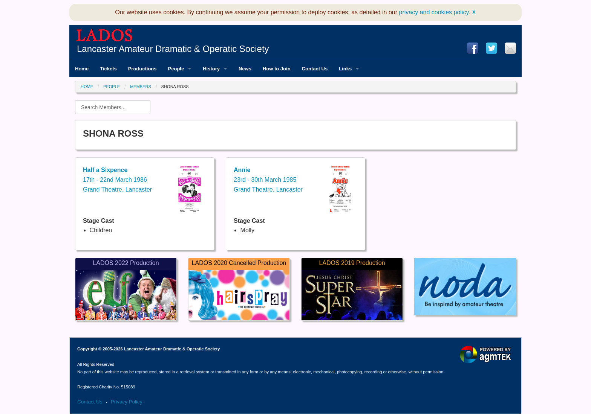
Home (87, 86)
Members (140, 86)
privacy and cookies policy (434, 12)
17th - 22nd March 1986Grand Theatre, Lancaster (117, 179)
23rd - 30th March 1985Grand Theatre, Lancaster (268, 179)
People (111, 86)
